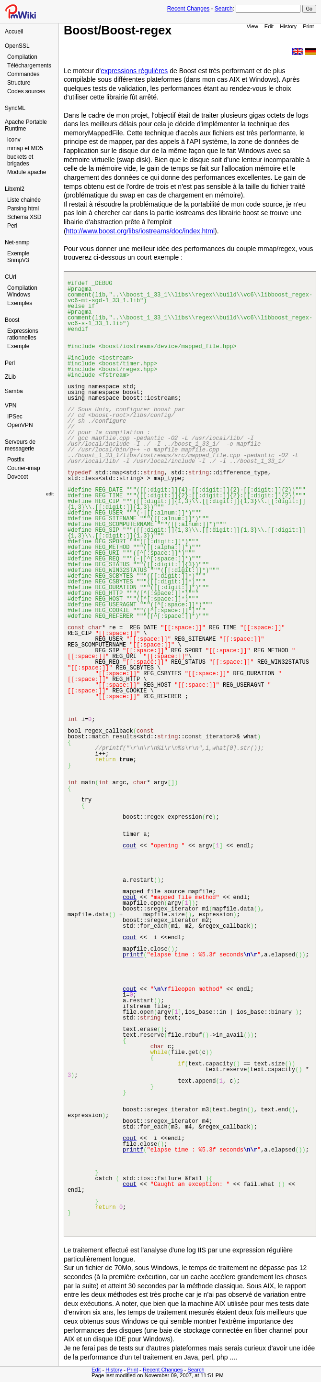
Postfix (15, 459)
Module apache (26, 172)
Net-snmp (17, 242)
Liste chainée (24, 200)
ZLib (10, 376)
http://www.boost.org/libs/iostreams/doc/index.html (140, 231)
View (252, 26)
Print (308, 26)
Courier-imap (23, 468)
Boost (12, 320)
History (288, 26)
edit (50, 493)
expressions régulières (134, 71)
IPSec (15, 416)
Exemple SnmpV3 (18, 256)
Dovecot (17, 476)
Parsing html (23, 208)
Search (224, 8)
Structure (18, 82)
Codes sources (26, 91)
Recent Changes (188, 8)
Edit (269, 26)
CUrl (10, 277)
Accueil (14, 31)
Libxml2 (14, 189)
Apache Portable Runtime (26, 125)
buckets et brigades (20, 160)
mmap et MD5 (25, 148)
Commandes (23, 74)
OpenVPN (20, 425)
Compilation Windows (22, 291)
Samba (14, 391)
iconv (14, 139)
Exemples (19, 303)
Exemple (18, 346)
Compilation (22, 57)
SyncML (15, 108)
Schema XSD (24, 217)
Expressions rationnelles (22, 334)
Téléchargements (29, 65)
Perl (12, 225)
